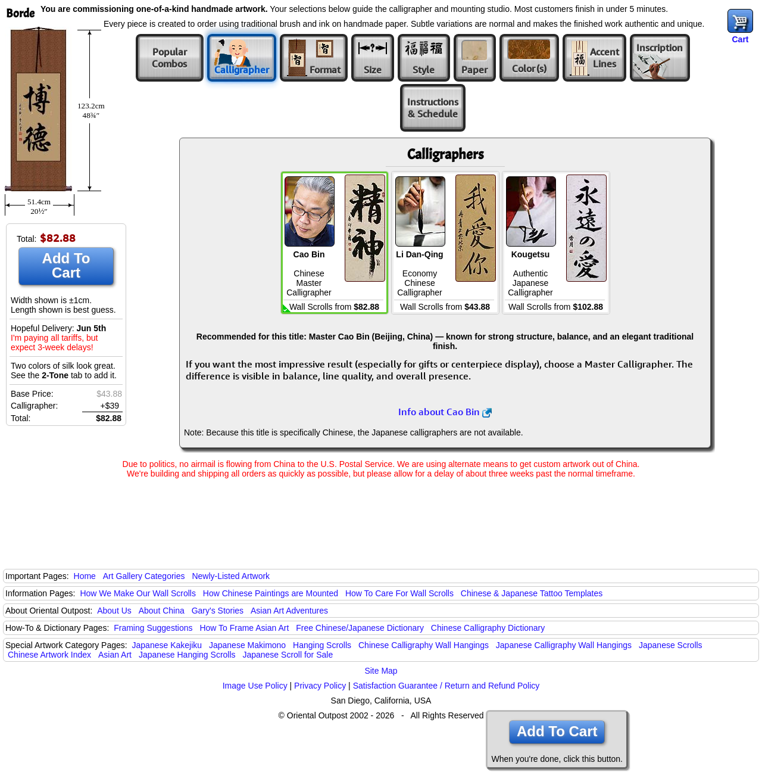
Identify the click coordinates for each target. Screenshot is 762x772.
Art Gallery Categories (144, 576)
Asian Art (115, 654)
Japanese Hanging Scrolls (187, 654)
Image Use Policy (255, 685)
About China (162, 610)
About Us (114, 610)
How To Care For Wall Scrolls (399, 593)
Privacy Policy (320, 685)
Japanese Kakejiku (167, 645)
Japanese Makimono (247, 645)
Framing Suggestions (153, 628)
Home (85, 576)
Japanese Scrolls (670, 645)
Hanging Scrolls (322, 645)
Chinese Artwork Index (49, 654)
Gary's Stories (217, 610)
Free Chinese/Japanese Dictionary (360, 628)
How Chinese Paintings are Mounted (270, 593)
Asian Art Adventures (289, 610)
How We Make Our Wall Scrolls (137, 593)
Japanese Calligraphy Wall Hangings (564, 645)
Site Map (380, 671)
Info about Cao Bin (445, 412)
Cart (740, 39)
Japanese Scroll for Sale (287, 654)
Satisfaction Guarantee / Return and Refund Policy (446, 685)
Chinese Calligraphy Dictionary (488, 628)
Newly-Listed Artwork (231, 576)
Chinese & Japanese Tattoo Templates (531, 593)
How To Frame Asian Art (244, 628)
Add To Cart (66, 265)
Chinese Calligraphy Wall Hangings (423, 645)
